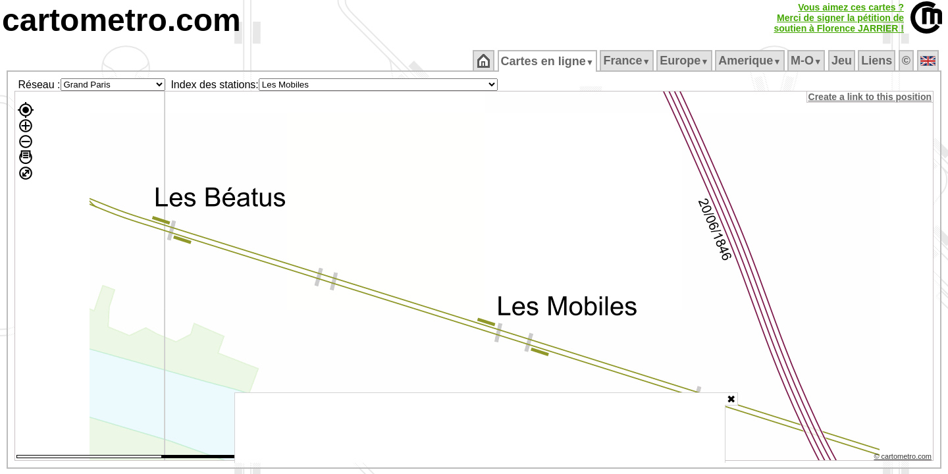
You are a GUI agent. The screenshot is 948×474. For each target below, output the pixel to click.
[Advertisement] (480, 428)
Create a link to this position (870, 97)
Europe (685, 60)
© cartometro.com (904, 458)
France (627, 60)
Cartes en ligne (548, 61)
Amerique (751, 60)
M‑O (807, 60)
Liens (877, 60)
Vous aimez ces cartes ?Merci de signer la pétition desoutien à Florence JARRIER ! (839, 18)
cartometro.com (121, 20)
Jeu (842, 60)
